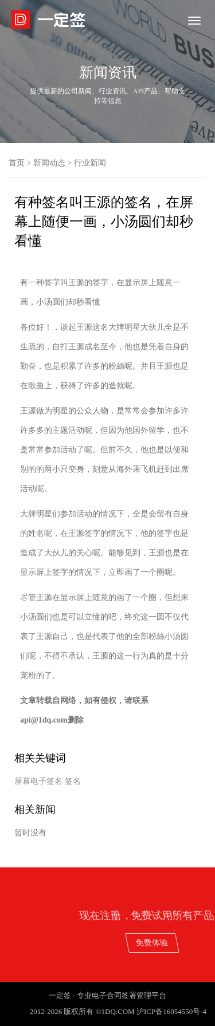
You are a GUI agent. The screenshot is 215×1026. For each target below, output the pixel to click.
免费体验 (177, 942)
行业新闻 (90, 163)
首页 (17, 163)
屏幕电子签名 (38, 781)
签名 (73, 781)
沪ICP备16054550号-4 (171, 1011)
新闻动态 (49, 163)
